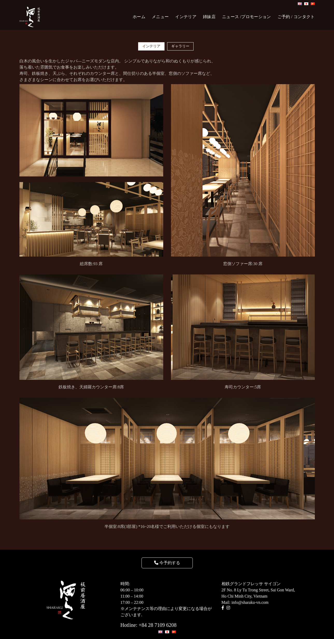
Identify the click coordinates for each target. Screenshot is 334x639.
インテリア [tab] (151, 46)
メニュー (160, 16)
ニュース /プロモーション (246, 16)
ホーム (139, 16)
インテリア (185, 16)
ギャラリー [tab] (180, 46)
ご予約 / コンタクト (296, 16)
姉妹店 (209, 16)
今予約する (167, 563)
